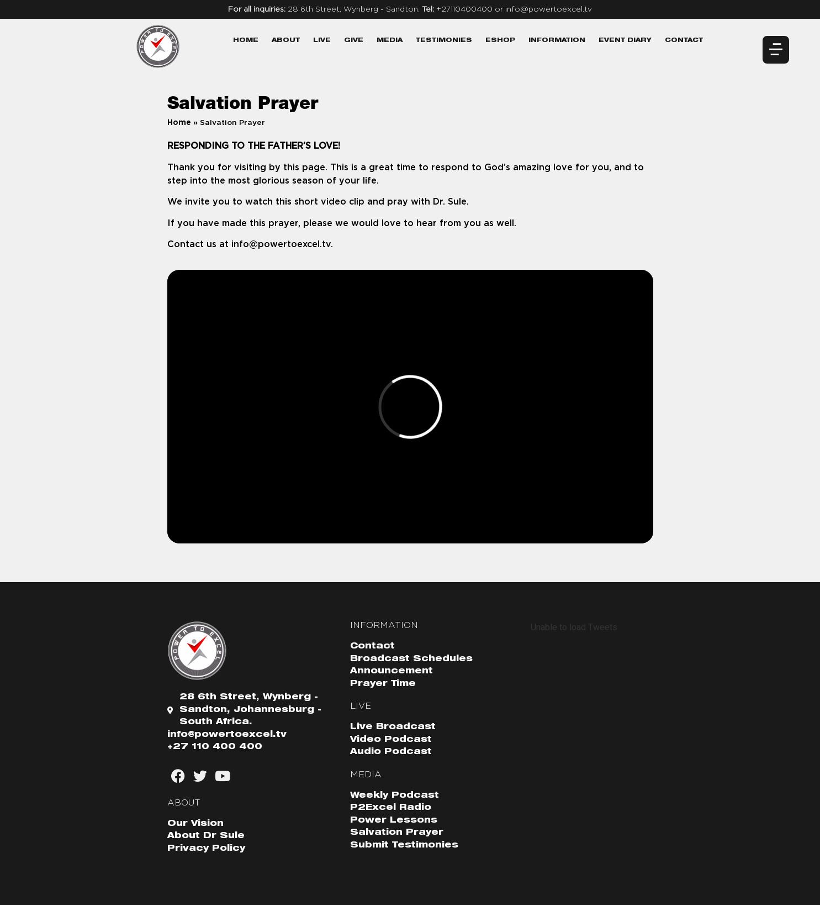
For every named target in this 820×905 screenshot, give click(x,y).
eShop (500, 41)
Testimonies (444, 41)
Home (245, 41)
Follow (573, 643)
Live (322, 41)
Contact (684, 41)
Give (353, 41)
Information (556, 41)
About (286, 41)
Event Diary (625, 41)
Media (390, 41)
